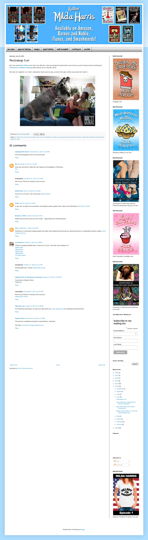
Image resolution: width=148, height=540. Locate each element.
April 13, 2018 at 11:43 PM (32, 191)
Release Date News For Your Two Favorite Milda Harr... (126, 412)
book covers (40, 137)
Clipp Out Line (20, 306)
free (16, 169)
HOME (87, 49)
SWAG (36, 49)
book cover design (31, 137)
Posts (116, 461)
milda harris (85, 137)
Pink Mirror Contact (84, 206)
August (119, 391)
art (15, 137)
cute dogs (54, 137)
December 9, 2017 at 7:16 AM (27, 164)
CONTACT (76, 49)
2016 (117, 378)
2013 (117, 386)
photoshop (92, 137)
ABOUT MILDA (24, 49)
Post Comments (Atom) (25, 368)
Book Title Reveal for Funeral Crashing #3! (125, 407)
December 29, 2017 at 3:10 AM (33, 178)
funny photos (71, 137)
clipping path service (39, 268)
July (118, 394)
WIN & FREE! (62, 49)
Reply (17, 158)
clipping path (19, 247)
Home (58, 365)
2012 (117, 428)
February (120, 422)
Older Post (101, 365)
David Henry (19, 191)
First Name (118, 338)
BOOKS (11, 49)
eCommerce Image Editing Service (33, 325)
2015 (117, 381)
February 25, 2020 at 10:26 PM (52, 277)
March (119, 419)
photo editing (46, 194)
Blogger (82, 529)
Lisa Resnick (19, 242)
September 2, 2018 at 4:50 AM (28, 228)
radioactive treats (15, 139)
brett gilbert (47, 137)
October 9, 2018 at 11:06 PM (33, 242)
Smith (17, 203)
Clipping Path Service (22, 152)
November (120, 389)
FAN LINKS (48, 49)
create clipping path (57, 309)
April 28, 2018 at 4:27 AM (34, 216)
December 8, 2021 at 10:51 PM (33, 291)
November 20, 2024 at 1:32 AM (35, 318)
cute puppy (61, 137)
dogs (65, 137)
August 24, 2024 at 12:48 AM (34, 306)
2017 (117, 375)
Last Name (118, 344)
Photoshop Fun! (121, 399)
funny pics (79, 137)
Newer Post (13, 365)
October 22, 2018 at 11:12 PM (33, 265)
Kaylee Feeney (20, 318)
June (118, 397)
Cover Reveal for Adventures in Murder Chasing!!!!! (126, 403)
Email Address (125, 331)
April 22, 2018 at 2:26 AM (27, 203)
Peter (17, 228)
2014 (117, 383)
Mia (16, 164)
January (119, 424)
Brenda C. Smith (20, 216)
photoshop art (100, 137)
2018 (117, 372)
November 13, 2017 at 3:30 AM (39, 152)
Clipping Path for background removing (28, 277)
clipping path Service (21, 296)
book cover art (21, 137)
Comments (118, 465)
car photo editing (20, 255)
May (118, 416)
